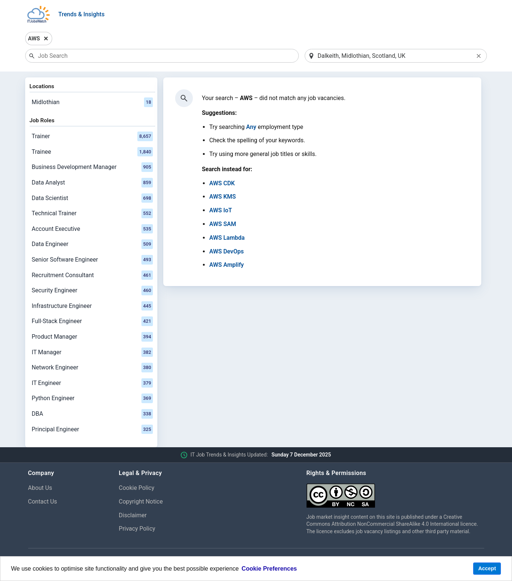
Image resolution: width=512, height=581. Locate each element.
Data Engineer (92, 244)
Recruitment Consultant (92, 275)
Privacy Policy (137, 528)
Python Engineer (92, 398)
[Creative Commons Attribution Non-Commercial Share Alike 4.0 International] (395, 493)
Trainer (92, 136)
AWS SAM (222, 224)
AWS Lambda (227, 237)
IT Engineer (92, 383)
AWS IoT (220, 210)
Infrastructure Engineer (92, 306)
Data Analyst (92, 182)
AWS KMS (222, 196)
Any (251, 126)
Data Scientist (92, 198)
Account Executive (92, 229)
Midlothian (92, 102)
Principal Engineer (92, 429)
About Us (40, 487)
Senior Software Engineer (92, 260)
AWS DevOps (226, 251)
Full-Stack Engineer (92, 321)
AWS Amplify (226, 264)
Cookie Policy (136, 487)
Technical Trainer (92, 213)
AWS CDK (222, 183)
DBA (92, 414)
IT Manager (92, 352)
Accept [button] (487, 568)
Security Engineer (92, 290)
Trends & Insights (81, 14)
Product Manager (92, 337)
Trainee (92, 152)
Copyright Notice (141, 501)
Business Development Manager (92, 167)
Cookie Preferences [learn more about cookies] (269, 568)
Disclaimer (133, 515)
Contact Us (42, 501)
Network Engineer (92, 367)
